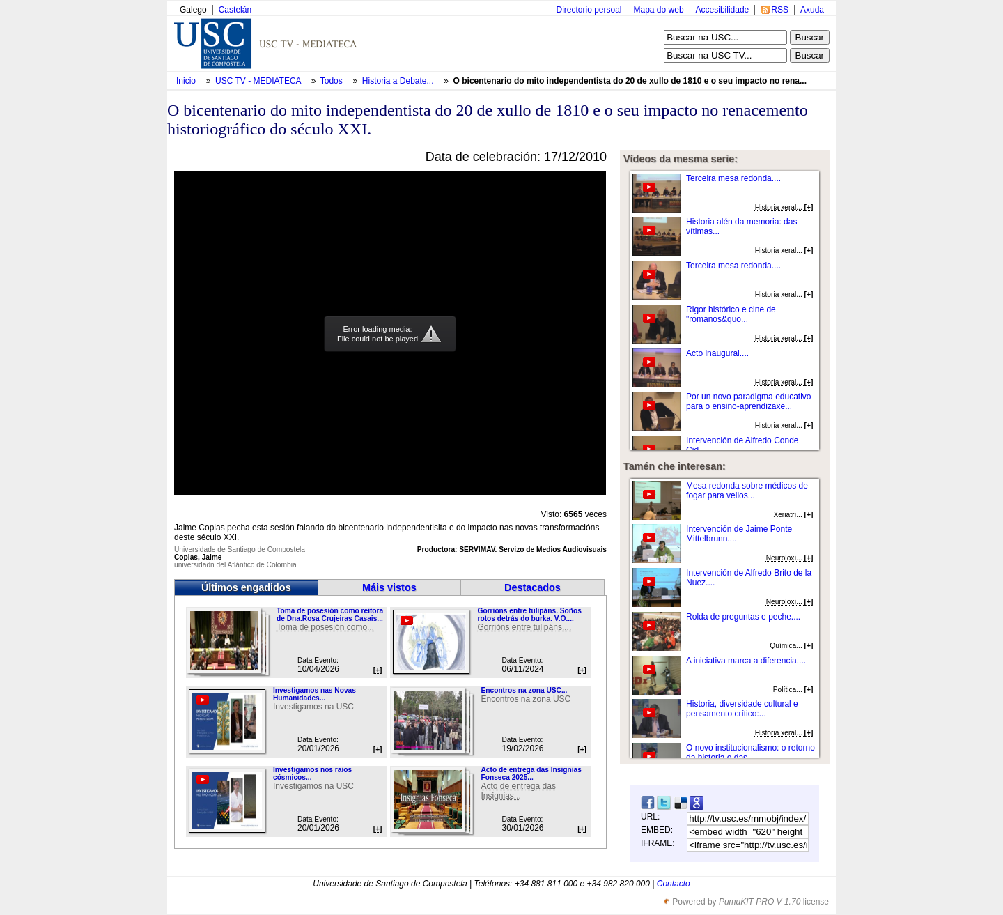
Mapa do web (659, 10)
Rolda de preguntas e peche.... (743, 617)
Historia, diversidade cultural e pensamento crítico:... (742, 708)
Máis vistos (389, 587)
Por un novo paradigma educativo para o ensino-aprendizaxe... (748, 401)
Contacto (673, 884)
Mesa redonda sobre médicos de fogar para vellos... (747, 490)
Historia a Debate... (398, 81)
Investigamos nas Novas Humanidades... (314, 694)
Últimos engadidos (246, 587)
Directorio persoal (588, 10)
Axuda (812, 10)
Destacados (532, 587)
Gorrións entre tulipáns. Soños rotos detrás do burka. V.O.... (529, 614)
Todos (332, 81)
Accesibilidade (722, 10)
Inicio (187, 81)
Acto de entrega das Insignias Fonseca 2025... (531, 773)
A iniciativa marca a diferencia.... (746, 661)
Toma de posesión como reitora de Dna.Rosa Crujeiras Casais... (330, 614)
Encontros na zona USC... (524, 690)
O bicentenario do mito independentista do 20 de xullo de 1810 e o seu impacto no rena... (630, 81)
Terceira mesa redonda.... (733, 178)
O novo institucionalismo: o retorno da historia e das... (750, 752)
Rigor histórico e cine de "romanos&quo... (731, 314)
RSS (779, 10)
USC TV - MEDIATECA (259, 81)
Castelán (235, 10)
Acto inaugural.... (717, 353)
